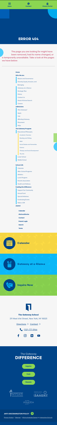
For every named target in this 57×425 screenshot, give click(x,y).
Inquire (28, 366)
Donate (28, 382)
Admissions (20, 107)
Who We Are (20, 75)
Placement (21, 122)
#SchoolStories (22, 214)
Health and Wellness (24, 184)
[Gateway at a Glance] (28, 264)
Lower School (22, 157)
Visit (19, 116)
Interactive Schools (46, 417)
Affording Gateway (24, 119)
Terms (19, 228)
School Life (19, 165)
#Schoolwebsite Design (30, 417)
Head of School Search (25, 100)
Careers (20, 103)
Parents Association (24, 181)
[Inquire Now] (28, 285)
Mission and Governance (25, 78)
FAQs (19, 125)
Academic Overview (25, 135)
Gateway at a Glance (24, 88)
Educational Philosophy (25, 132)
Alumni (18, 206)
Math (21, 141)
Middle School (22, 160)
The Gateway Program (23, 129)
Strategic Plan (22, 91)
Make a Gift (21, 203)
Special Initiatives (23, 196)
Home (18, 72)
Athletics (20, 174)
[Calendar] (28, 243)
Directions (21, 324)
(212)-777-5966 (30, 329)
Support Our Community (25, 190)
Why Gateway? (22, 110)
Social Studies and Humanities (28, 144)
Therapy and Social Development (29, 150)
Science (22, 147)
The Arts (22, 154)
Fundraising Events (23, 199)
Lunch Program (22, 177)
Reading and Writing (25, 138)
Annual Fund (22, 193)
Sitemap (18, 417)
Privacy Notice (8, 417)
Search (19, 224)
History (20, 94)
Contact (20, 218)
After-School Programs (25, 171)
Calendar (21, 168)
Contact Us (21, 97)
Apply (19, 113)
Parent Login (22, 221)
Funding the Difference (23, 187)
